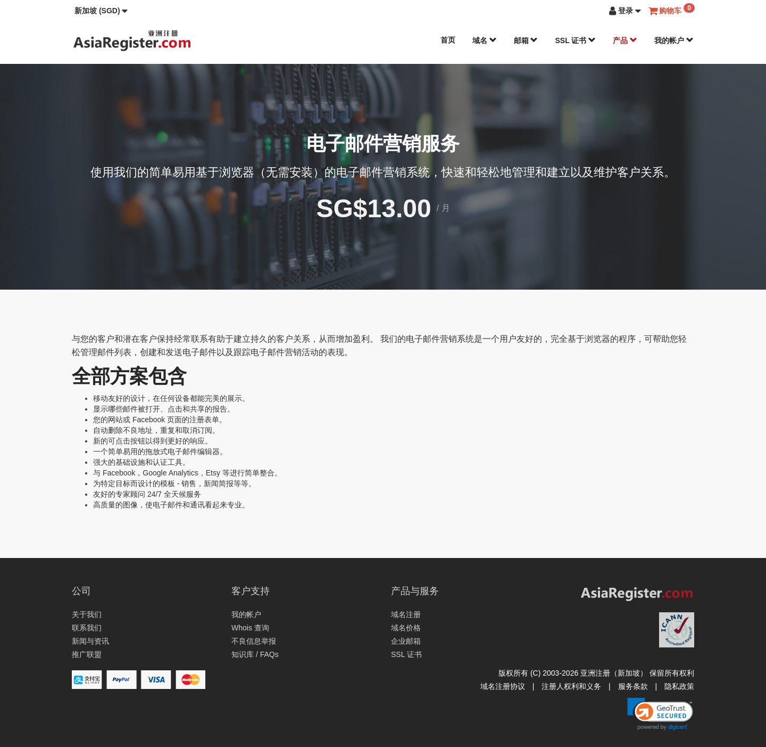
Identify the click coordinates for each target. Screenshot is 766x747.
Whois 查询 (250, 627)
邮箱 (526, 40)
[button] (101, 10)
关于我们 (87, 614)
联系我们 (87, 627)
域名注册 (406, 614)
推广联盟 (87, 654)
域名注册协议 (502, 686)
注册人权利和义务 (571, 686)
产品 (625, 40)
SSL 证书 (575, 40)
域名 (484, 40)
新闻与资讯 (90, 641)
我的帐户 (674, 40)
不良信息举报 (253, 641)
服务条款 (633, 686)
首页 (447, 40)
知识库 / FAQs (255, 654)
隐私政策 (679, 686)
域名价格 (406, 627)
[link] (660, 714)
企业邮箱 (406, 641)
